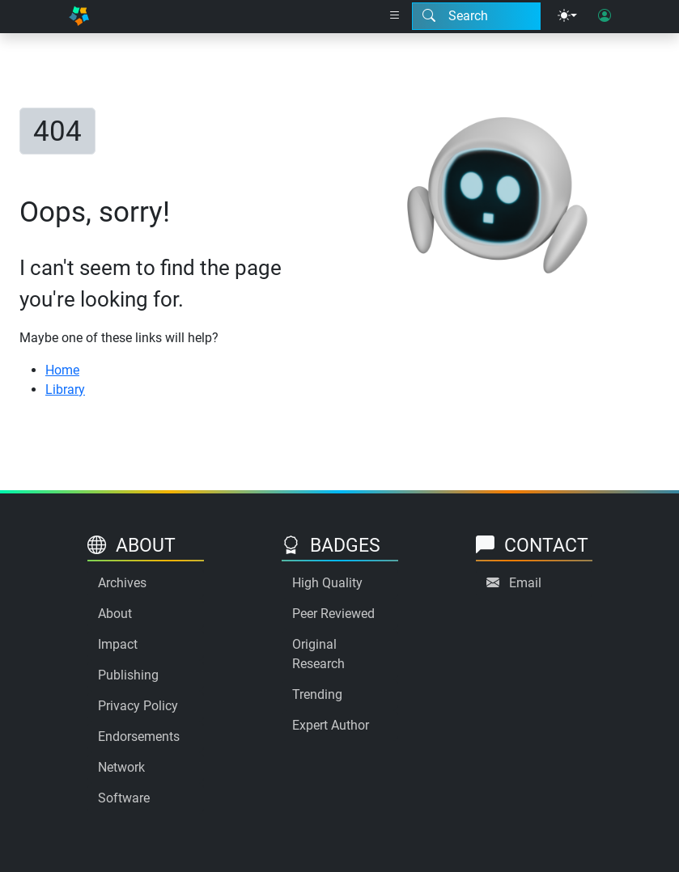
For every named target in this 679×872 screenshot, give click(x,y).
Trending (317, 694)
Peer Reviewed (333, 613)
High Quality (327, 583)
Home (62, 370)
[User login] (605, 16)
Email (525, 583)
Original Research (318, 654)
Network (121, 767)
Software (124, 798)
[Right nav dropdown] (395, 16)
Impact (118, 644)
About (115, 613)
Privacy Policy (138, 705)
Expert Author (330, 725)
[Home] (79, 16)
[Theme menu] (567, 16)
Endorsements (139, 736)
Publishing (128, 675)
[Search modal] (476, 16)
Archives (122, 583)
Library (65, 389)
